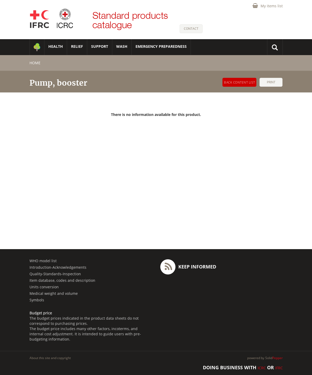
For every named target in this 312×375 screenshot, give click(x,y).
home (35, 62)
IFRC (279, 367)
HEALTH (55, 46)
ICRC (262, 367)
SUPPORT (99, 46)
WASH (121, 46)
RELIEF (77, 46)
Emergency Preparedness (161, 46)
